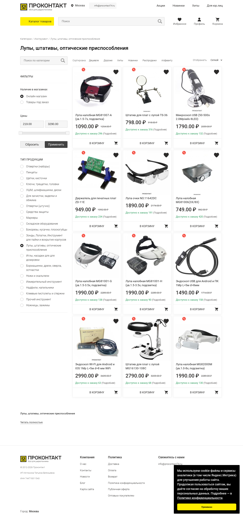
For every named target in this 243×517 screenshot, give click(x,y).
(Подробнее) (110, 133)
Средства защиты (37, 211)
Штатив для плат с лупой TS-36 (147, 115)
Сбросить (32, 144)
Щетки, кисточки (36, 178)
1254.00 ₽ (106, 126)
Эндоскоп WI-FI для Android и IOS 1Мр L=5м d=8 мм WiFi (95, 366)
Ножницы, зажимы (38, 305)
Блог (82, 483)
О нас (83, 464)
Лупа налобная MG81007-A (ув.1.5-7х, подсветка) (93, 117)
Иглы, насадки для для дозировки (40, 257)
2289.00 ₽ (106, 292)
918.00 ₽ (152, 122)
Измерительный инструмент (44, 281)
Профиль (199, 23)
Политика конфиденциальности (126, 483)
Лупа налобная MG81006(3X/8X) (187, 200)
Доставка (113, 464)
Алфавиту (166, 60)
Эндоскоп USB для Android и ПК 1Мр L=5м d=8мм (197, 283)
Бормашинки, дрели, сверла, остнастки (44, 268)
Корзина (217, 23)
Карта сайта (87, 489)
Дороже (108, 60)
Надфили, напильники (40, 287)
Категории (26, 39)
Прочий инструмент (38, 299)
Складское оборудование (42, 223)
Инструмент (41, 39)
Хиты (195, 5)
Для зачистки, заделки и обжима (41, 198)
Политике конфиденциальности (199, 498)
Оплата (112, 470)
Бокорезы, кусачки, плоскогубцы (46, 229)
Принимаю (206, 507)
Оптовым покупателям (121, 495)
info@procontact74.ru (104, 5)
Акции (161, 5)
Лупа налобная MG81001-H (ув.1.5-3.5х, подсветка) (144, 283)
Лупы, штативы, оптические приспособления (75, 39)
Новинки (179, 5)
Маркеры (32, 217)
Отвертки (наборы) (38, 166)
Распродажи (150, 60)
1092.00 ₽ (103, 209)
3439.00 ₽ (106, 376)
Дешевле (94, 60)
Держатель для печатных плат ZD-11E (95, 200)
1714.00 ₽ (206, 292)
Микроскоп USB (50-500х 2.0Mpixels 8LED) (193, 117)
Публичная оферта (118, 489)
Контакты (85, 470)
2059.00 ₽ (206, 126)
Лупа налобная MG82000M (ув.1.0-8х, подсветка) (194, 366)
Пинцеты (31, 172)
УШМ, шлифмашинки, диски (43, 190)
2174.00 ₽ (156, 205)
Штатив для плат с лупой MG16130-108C (142, 366)
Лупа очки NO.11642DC (141, 198)
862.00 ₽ (203, 209)
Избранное (179, 23)
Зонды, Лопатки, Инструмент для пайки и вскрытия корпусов (46, 237)
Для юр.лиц (215, 5)
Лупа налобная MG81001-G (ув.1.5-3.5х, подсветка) (93, 283)
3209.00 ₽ (156, 376)
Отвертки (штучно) (38, 206)
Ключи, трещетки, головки (42, 184)
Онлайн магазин (36, 96)
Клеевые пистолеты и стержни (45, 293)
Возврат (112, 476)
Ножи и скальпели (37, 275)
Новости (85, 476)
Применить (56, 144)
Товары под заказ (37, 102)
